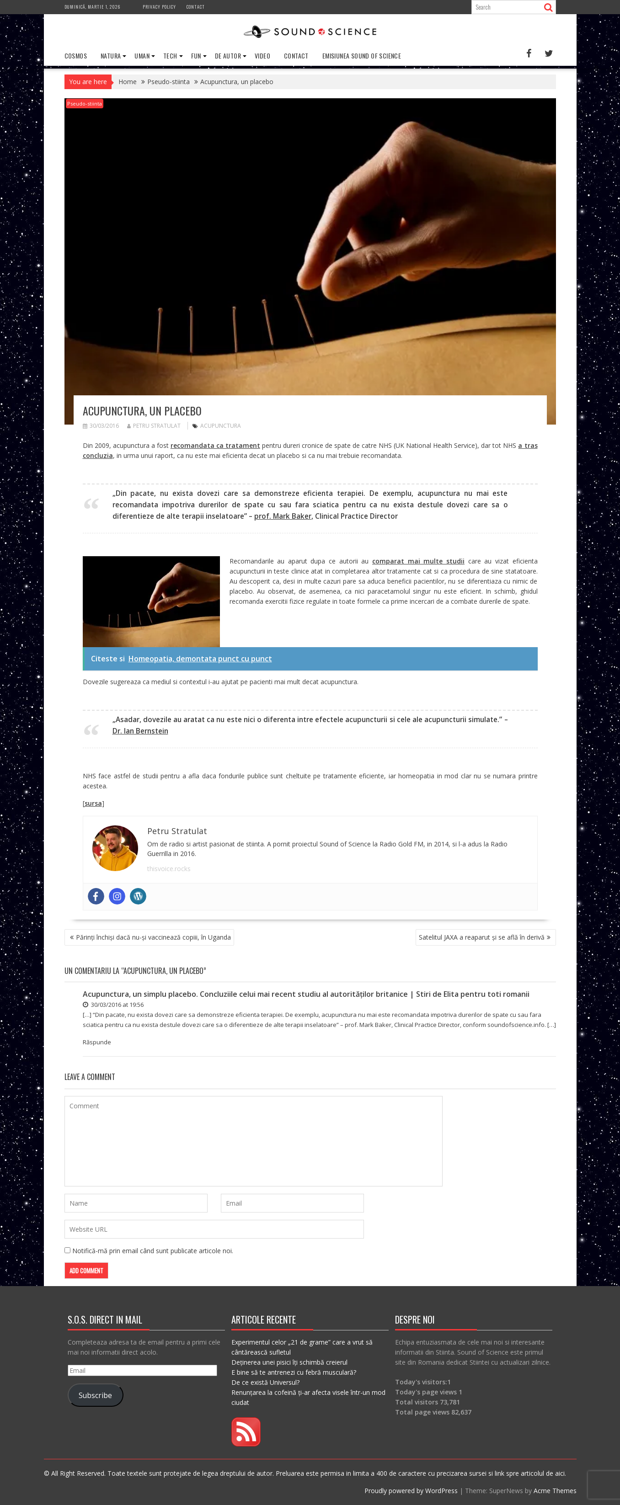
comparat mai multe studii (418, 561)
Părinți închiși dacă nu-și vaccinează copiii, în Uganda (153, 937)
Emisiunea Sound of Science (361, 55)
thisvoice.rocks (169, 868)
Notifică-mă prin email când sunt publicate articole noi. (152, 1250)
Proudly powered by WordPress (411, 1490)
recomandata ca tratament (215, 445)
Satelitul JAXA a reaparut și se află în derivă (482, 937)
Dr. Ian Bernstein (140, 731)
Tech (170, 55)
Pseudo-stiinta (84, 103)
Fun (196, 55)
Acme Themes (555, 1490)
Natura (111, 55)
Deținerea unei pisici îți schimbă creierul (289, 1362)
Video (262, 55)
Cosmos (75, 55)
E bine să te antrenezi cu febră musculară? (293, 1372)
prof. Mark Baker (282, 516)
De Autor (228, 55)
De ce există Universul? (265, 1382)
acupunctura (220, 426)
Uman (142, 55)
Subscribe (95, 1395)
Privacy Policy (159, 6)
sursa (93, 803)
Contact (196, 6)
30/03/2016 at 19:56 (113, 1004)
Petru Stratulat (154, 426)
